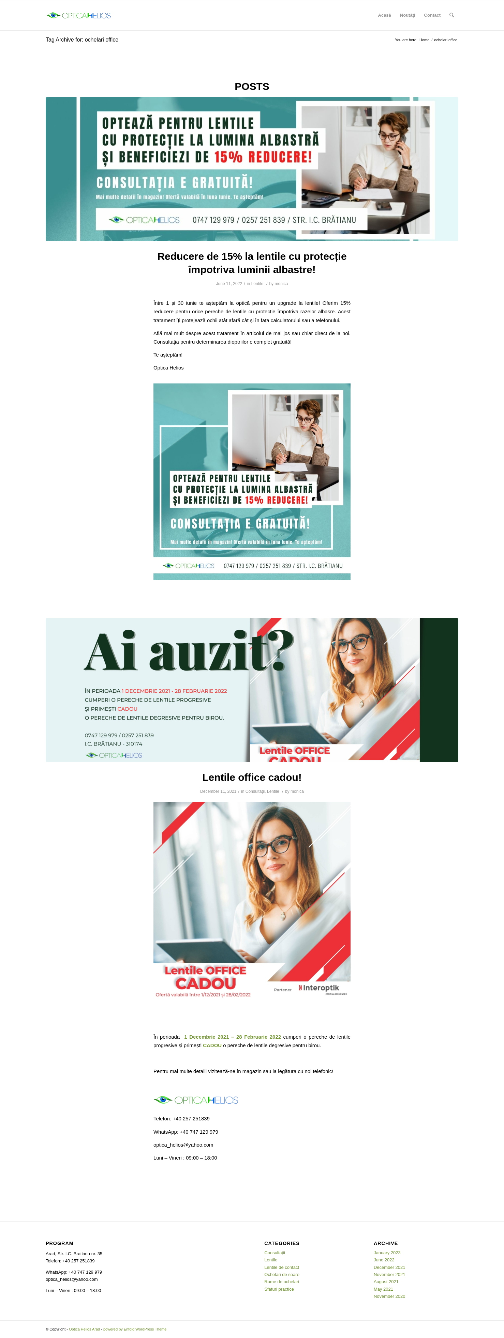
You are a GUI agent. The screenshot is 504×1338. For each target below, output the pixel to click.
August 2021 (386, 1281)
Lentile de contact (281, 1267)
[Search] (451, 15)
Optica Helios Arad (84, 1329)
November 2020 (389, 1296)
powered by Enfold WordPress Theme (134, 1329)
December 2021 (389, 1267)
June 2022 (384, 1259)
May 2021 (383, 1289)
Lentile (257, 283)
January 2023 (387, 1252)
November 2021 (389, 1274)
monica (281, 283)
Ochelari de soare (281, 1274)
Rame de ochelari (281, 1281)
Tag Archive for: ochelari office (82, 40)
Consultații (255, 791)
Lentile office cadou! (252, 777)
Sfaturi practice (279, 1289)
